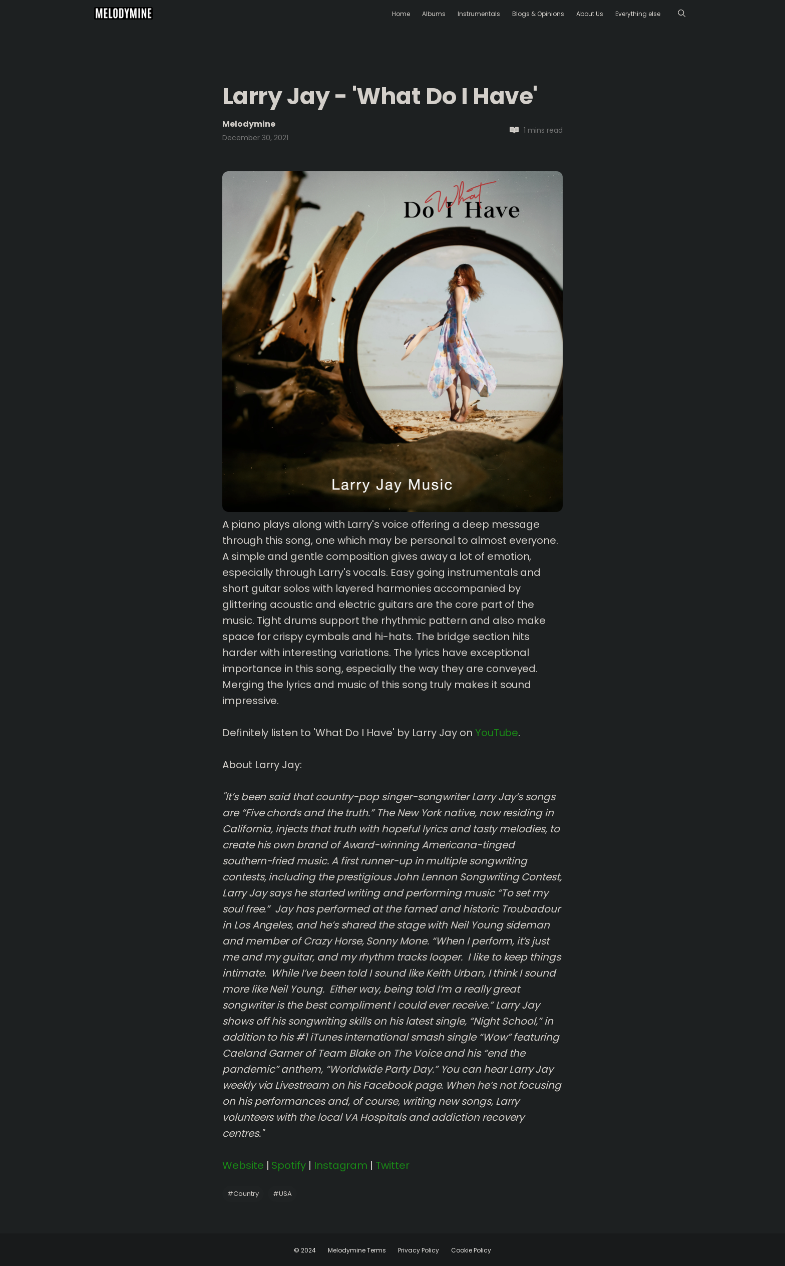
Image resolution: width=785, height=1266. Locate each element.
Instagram (340, 1165)
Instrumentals (479, 14)
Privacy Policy (418, 1250)
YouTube (497, 733)
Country (243, 1193)
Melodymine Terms (357, 1250)
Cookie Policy (471, 1250)
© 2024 (305, 1250)
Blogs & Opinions (538, 14)
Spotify (288, 1165)
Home (401, 14)
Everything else (637, 14)
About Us (589, 14)
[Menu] (681, 13)
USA (282, 1193)
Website (243, 1165)
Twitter (392, 1165)
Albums (434, 14)
